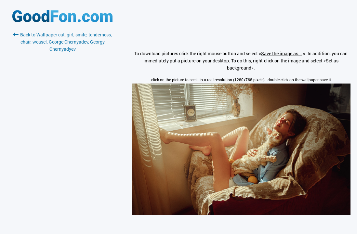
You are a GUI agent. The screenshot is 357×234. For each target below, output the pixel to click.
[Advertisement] (62, 130)
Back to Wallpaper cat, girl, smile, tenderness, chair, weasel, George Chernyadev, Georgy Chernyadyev (62, 42)
